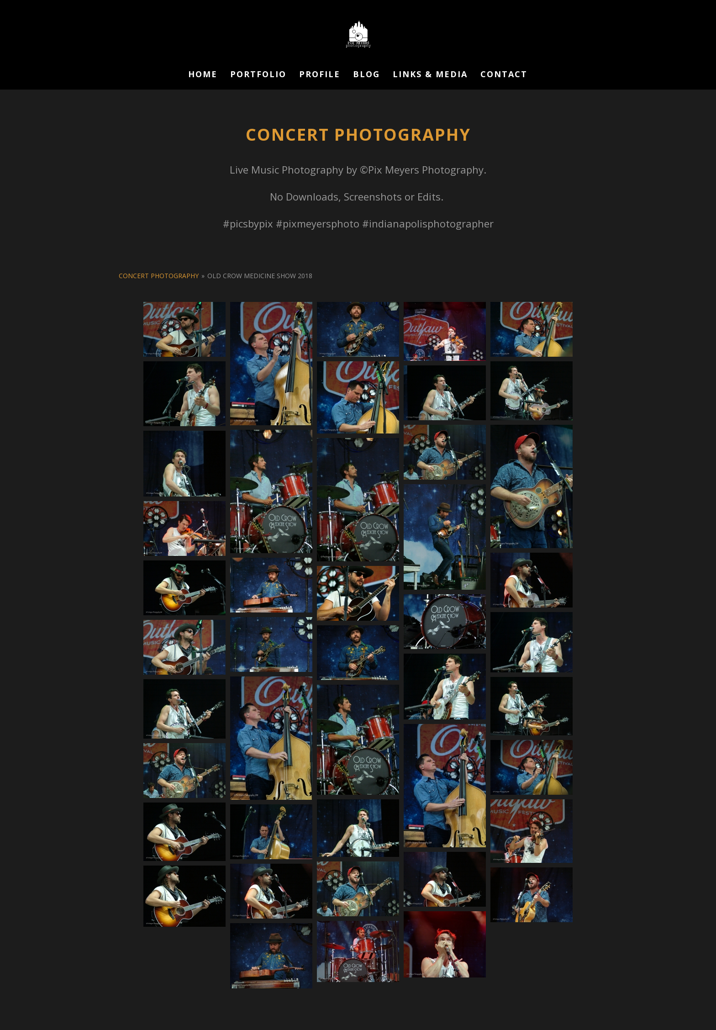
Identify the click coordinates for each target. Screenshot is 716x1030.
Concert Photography (159, 275)
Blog (366, 75)
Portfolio (258, 75)
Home (202, 75)
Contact (503, 75)
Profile (319, 75)
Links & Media (430, 75)
